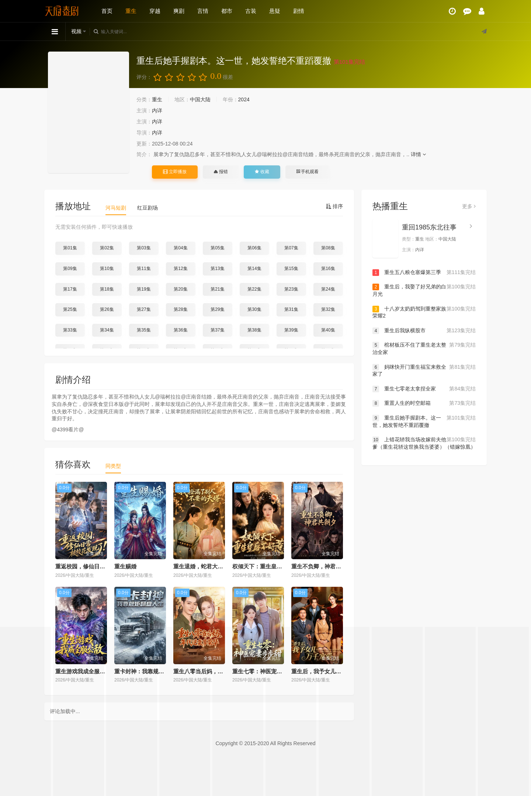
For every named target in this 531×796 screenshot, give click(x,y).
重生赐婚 (125, 566)
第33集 (70, 330)
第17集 (70, 289)
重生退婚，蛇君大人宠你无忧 (209, 566)
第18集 (107, 289)
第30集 (254, 309)
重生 (130, 11)
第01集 (70, 247)
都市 (226, 11)
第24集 (328, 289)
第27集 (143, 309)
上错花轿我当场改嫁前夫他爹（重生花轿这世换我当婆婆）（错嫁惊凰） (424, 443)
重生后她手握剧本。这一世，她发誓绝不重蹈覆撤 (424, 421)
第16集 (328, 268)
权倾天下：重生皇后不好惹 (265, 566)
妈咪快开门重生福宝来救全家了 (424, 370)
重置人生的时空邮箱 (424, 403)
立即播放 (175, 171)
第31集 (291, 309)
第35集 (143, 330)
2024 (244, 99)
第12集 (180, 268)
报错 (221, 171)
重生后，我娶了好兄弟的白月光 (424, 290)
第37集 (217, 330)
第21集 (217, 289)
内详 (157, 110)
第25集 (70, 309)
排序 (334, 206)
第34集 (107, 330)
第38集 (254, 330)
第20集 (180, 289)
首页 (106, 11)
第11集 (143, 268)
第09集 (70, 268)
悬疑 (274, 11)
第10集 (107, 268)
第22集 (254, 289)
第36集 (180, 330)
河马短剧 (115, 208)
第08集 (328, 247)
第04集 (180, 247)
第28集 (180, 309)
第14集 (254, 268)
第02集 (107, 247)
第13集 (217, 268)
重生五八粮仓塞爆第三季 (424, 272)
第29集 (217, 309)
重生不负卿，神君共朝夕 (321, 566)
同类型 (113, 466)
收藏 (262, 171)
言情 (202, 11)
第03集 (143, 247)
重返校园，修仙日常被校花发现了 (96, 566)
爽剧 (178, 11)
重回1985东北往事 (429, 227)
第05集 (217, 247)
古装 (250, 11)
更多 (469, 206)
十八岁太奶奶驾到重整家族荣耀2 (424, 312)
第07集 (291, 247)
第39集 (291, 330)
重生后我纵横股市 (424, 330)
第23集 (291, 289)
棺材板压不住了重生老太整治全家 (424, 348)
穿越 (154, 11)
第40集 (328, 330)
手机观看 (307, 171)
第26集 (107, 309)
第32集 (328, 309)
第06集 (254, 247)
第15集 (291, 268)
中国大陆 (200, 99)
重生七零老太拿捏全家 (424, 389)
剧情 (298, 11)
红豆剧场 (147, 208)
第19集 (143, 289)
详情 (418, 154)
